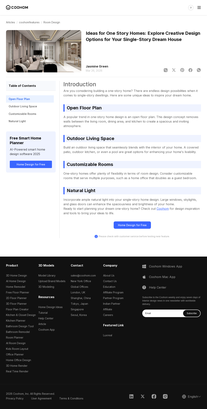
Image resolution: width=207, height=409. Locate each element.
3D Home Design (16, 275)
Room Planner (14, 337)
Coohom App (46, 329)
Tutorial (43, 312)
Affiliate (107, 309)
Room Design (51, 22)
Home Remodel (15, 286)
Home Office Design (18, 360)
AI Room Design (16, 343)
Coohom (163, 209)
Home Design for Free (31, 164)
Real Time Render (17, 371)
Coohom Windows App (165, 266)
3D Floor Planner (16, 303)
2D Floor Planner (16, 298)
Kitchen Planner (15, 320)
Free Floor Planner (17, 292)
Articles (10, 22)
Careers (108, 315)
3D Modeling (46, 286)
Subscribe (192, 313)
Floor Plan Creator (17, 309)
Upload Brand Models (51, 281)
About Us (108, 275)
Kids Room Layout (17, 348)
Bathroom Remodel (18, 331)
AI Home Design (16, 281)
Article (42, 324)
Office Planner (15, 354)
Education (109, 286)
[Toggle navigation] (199, 7)
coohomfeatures (29, 22)
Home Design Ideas (50, 307)
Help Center (45, 318)
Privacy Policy (15, 398)
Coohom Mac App (162, 277)
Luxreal (107, 335)
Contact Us (110, 281)
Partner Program (113, 298)
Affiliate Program (113, 292)
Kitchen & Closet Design (21, 315)
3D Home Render (16, 365)
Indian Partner (111, 303)
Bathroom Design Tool (20, 326)
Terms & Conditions (71, 398)
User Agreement (41, 398)
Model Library (47, 275)
